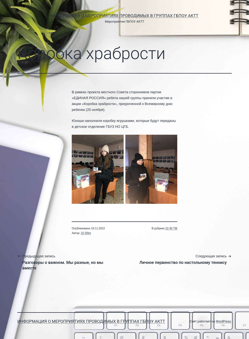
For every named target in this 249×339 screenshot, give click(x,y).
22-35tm (86, 233)
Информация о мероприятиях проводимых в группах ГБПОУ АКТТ (124, 15)
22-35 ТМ (171, 228)
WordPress (223, 321)
